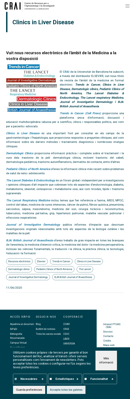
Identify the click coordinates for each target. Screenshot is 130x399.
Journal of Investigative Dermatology (28, 277)
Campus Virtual (18, 342)
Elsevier (41, 261)
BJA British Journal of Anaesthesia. (73, 277)
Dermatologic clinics (19, 269)
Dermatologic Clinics (19, 153)
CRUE (66, 329)
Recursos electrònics (19, 261)
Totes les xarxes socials (48, 334)
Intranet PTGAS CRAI (112, 326)
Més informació (106, 361)
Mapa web (109, 345)
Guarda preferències (29, 390)
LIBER (66, 338)
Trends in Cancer (61, 261)
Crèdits (107, 340)
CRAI (66, 71)
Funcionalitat (101, 379)
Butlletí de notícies (45, 329)
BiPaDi (13, 329)
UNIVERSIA (69, 343)
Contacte (108, 336)
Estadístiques (67, 379)
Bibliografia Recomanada (17, 336)
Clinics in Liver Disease (89, 261)
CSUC (66, 334)
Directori (108, 331)
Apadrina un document (22, 324)
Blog (38, 324)
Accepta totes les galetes (66, 390)
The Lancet (85, 269)
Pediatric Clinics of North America (54, 269)
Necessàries (32, 379)
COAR (66, 324)
